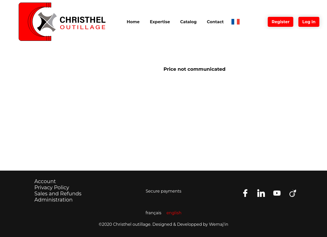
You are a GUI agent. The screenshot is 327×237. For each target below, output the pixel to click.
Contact (215, 21)
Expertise (160, 21)
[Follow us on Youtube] (277, 193)
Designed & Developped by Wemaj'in (190, 224)
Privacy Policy (51, 187)
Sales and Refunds (57, 194)
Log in (309, 21)
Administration (53, 200)
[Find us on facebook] (245, 193)
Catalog (188, 21)
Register (280, 21)
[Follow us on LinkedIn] (261, 193)
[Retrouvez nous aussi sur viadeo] (293, 193)
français (153, 212)
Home (133, 21)
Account (45, 181)
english (174, 212)
